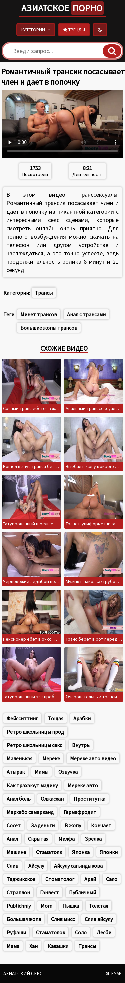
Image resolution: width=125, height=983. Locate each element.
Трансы (44, 292)
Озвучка (68, 771)
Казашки (58, 946)
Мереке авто (83, 785)
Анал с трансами (86, 314)
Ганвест (49, 892)
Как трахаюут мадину (32, 785)
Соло (81, 932)
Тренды (74, 30)
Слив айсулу (99, 919)
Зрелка (93, 838)
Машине (16, 852)
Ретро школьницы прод (35, 731)
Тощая (55, 718)
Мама (13, 946)
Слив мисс (63, 919)
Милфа (66, 838)
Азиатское (62, 8)
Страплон (18, 892)
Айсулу (36, 865)
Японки (109, 852)
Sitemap (114, 973)
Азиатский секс (23, 973)
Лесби (104, 932)
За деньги (43, 825)
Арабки (82, 718)
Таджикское (21, 879)
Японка (81, 852)
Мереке (51, 758)
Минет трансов (38, 314)
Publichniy (19, 905)
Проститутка (89, 798)
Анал (12, 838)
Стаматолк (49, 852)
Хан (33, 946)
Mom (46, 905)
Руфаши (16, 932)
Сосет (14, 825)
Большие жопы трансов (48, 327)
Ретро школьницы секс (34, 745)
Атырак (16, 771)
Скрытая (38, 838)
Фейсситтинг (22, 718)
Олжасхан (52, 798)
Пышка (70, 905)
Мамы (41, 771)
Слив (12, 865)
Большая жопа (24, 919)
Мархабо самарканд (30, 812)
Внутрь (81, 745)
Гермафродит (80, 812)
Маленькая (19, 758)
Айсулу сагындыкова (78, 865)
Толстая (98, 905)
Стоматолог (59, 879)
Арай (90, 879)
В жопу (73, 825)
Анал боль (19, 798)
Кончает (101, 825)
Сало (111, 879)
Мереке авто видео (93, 758)
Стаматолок (50, 932)
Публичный (82, 892)
